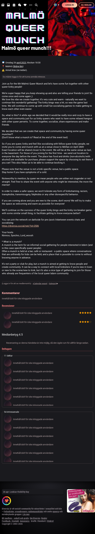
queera (56, 511)
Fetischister (9, 511)
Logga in (69, 5)
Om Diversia (35, 518)
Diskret (50, 521)
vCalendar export (40, 283)
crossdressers (21, 511)
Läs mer (26, 514)
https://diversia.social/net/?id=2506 (20, 226)
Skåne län (18, 66)
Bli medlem (86, 5)
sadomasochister (35, 511)
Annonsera (24, 521)
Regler (44, 518)
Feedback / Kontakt (10, 521)
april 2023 (21, 62)
